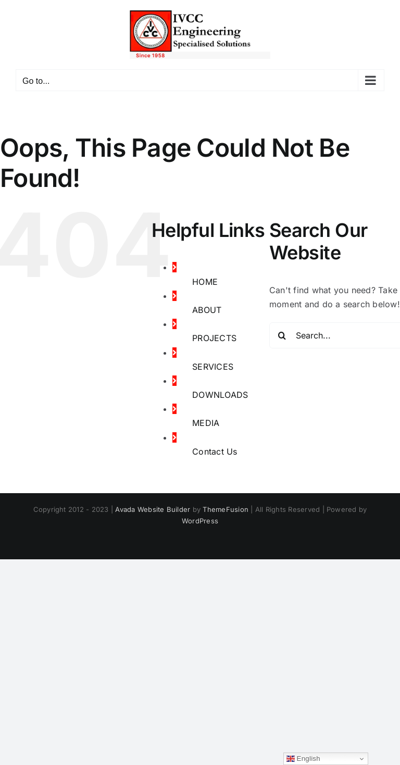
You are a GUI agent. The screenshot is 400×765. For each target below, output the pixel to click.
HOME (205, 282)
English (303, 759)
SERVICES (212, 366)
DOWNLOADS (220, 395)
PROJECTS (214, 338)
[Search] (282, 335)
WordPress (200, 521)
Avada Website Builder (152, 509)
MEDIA (205, 423)
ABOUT (206, 310)
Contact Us (214, 451)
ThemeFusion (225, 509)
